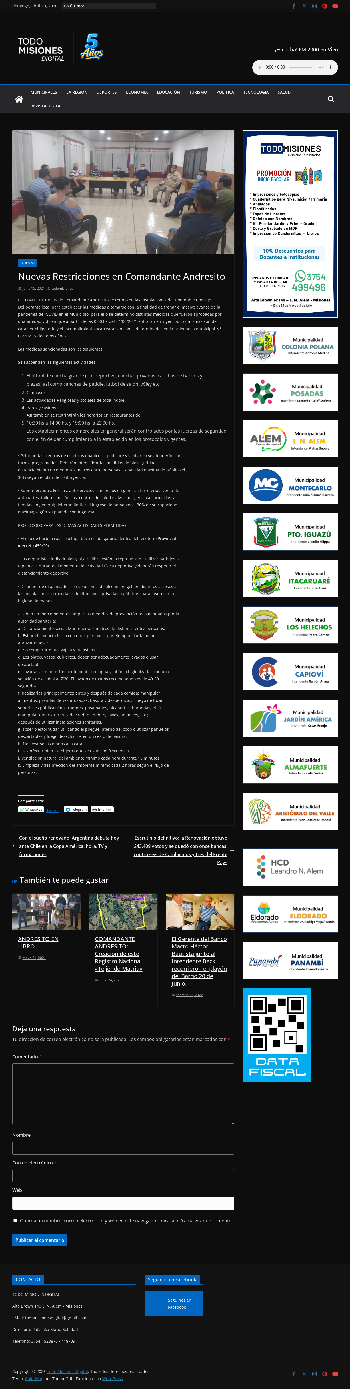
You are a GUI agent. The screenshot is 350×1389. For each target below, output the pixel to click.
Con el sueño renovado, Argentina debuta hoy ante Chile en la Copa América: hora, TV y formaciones (65, 846)
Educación (168, 92)
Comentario (27, 1057)
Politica (225, 92)
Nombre (23, 1135)
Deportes (107, 92)
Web (17, 1190)
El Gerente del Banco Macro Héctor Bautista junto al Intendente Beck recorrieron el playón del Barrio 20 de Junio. (199, 961)
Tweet (52, 809)
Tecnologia (256, 92)
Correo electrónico (34, 1163)
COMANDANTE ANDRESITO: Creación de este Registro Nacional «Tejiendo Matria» (119, 953)
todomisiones (62, 288)
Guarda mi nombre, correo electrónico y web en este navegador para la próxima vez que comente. (126, 1221)
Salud (284, 92)
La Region (76, 92)
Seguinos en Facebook (172, 1279)
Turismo (198, 92)
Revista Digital (47, 106)
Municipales (44, 92)
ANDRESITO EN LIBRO (38, 942)
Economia (137, 92)
